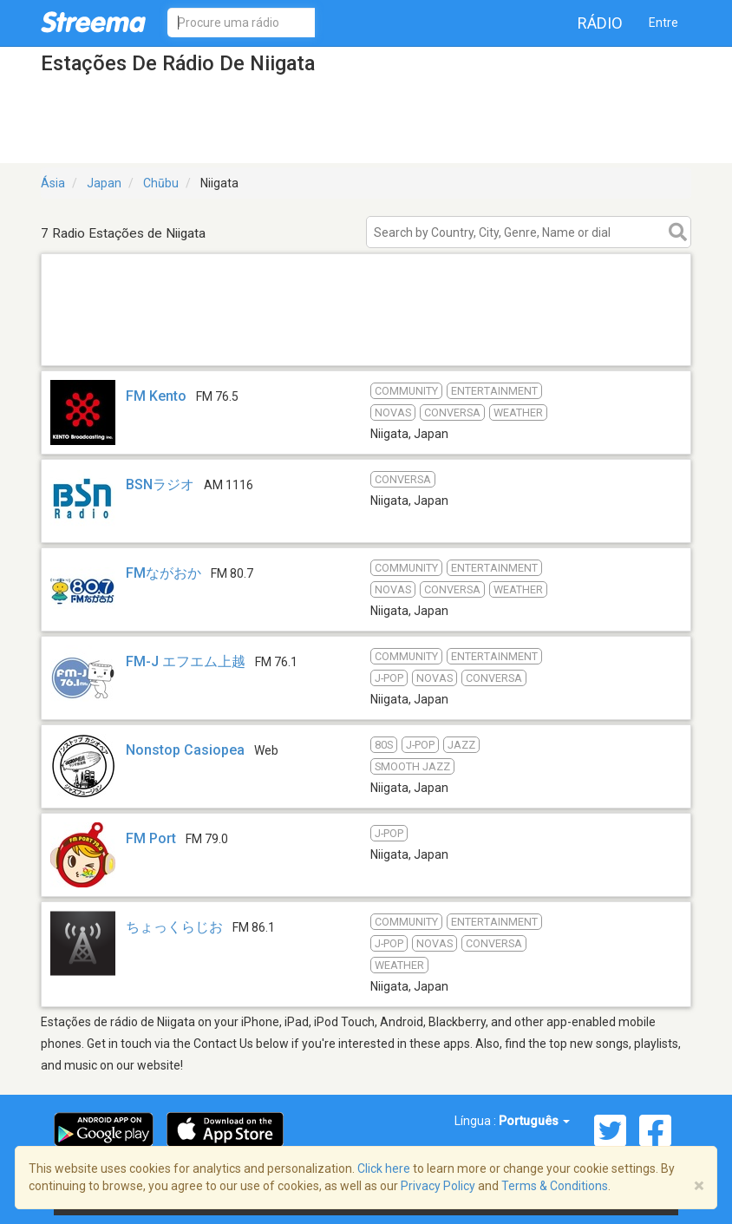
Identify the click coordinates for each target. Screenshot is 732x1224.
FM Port (151, 838)
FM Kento (156, 396)
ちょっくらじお (174, 927)
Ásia (53, 183)
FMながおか (163, 573)
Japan (104, 183)
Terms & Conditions (554, 1186)
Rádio (600, 23)
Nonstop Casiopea (185, 750)
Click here (383, 1168)
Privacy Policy (438, 1186)
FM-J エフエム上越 (185, 661)
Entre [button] (663, 22)
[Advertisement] (366, 343)
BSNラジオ (160, 484)
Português (534, 1121)
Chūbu (161, 183)
